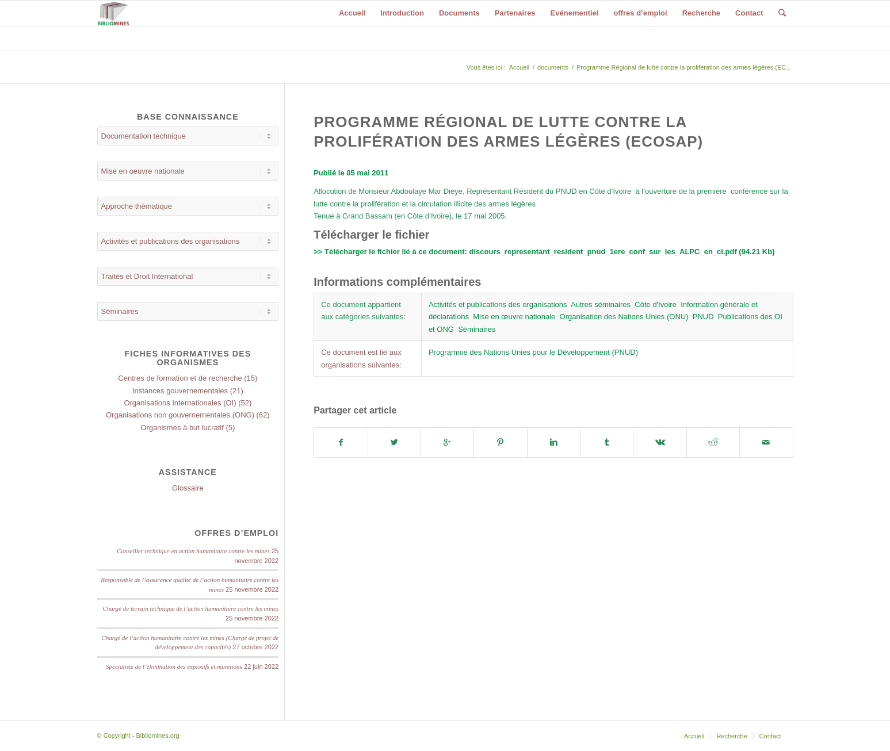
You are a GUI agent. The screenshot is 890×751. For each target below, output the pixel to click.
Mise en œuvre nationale (514, 316)
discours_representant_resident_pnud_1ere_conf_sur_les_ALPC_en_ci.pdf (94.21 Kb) (621, 251)
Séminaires (476, 329)
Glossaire (188, 488)
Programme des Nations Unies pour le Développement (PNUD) (533, 352)
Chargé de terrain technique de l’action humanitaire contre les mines (190, 608)
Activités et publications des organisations (498, 304)
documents (552, 67)
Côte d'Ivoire (656, 304)
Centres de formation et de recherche (180, 378)
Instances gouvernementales (180, 390)
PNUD (703, 316)
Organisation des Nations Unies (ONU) (624, 316)
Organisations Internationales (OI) (180, 403)
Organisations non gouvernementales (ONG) (180, 415)
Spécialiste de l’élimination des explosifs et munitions (174, 666)
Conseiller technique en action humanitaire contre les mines (193, 550)
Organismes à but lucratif (182, 427)
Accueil (519, 67)
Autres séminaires (601, 304)
